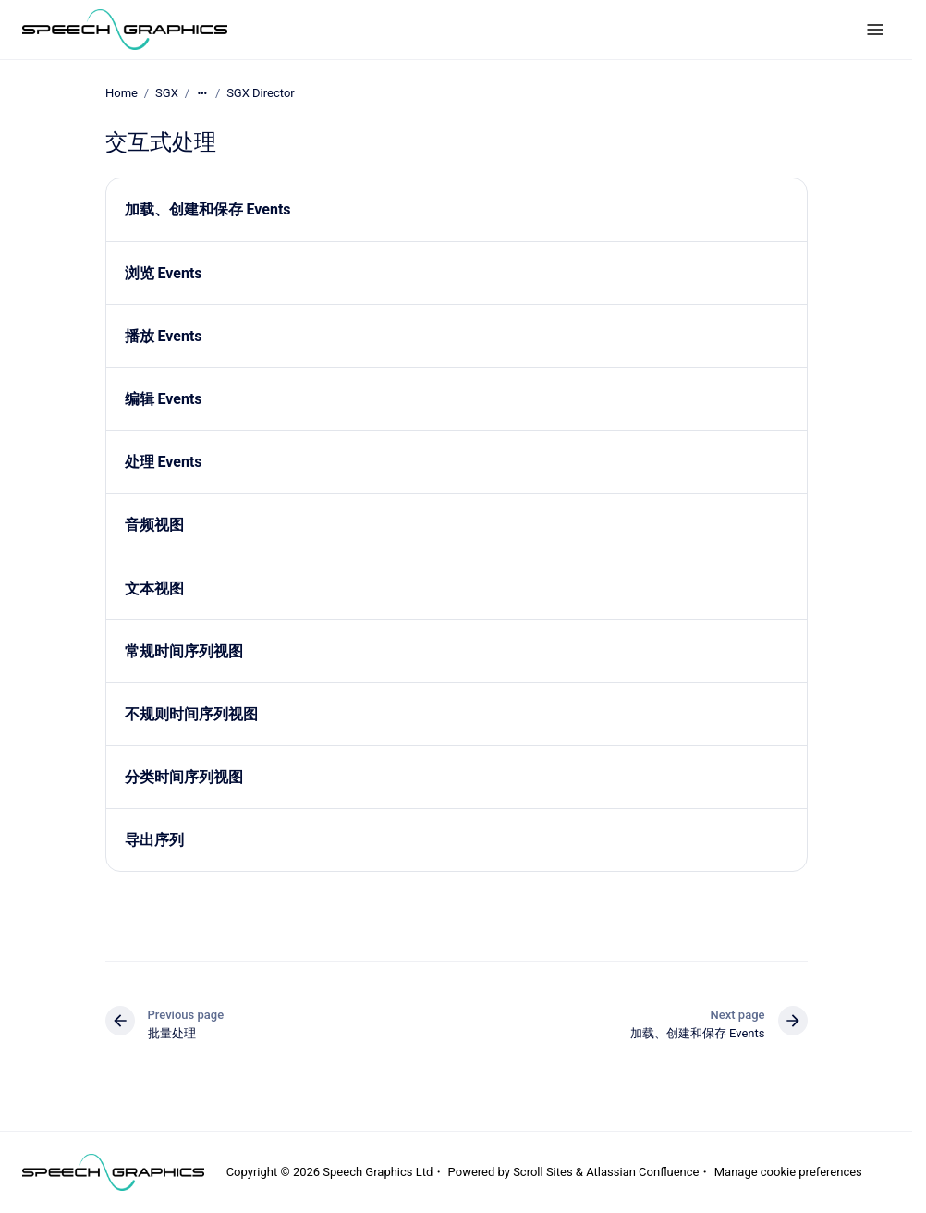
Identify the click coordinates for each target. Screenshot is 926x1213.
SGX (166, 93)
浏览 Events (163, 272)
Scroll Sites (543, 1172)
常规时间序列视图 (184, 651)
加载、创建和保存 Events (208, 209)
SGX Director (260, 93)
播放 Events (163, 336)
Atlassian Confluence (642, 1172)
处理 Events (163, 462)
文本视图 (154, 587)
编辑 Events (163, 399)
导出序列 (154, 840)
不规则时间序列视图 (191, 714)
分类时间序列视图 (184, 777)
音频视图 (154, 524)
